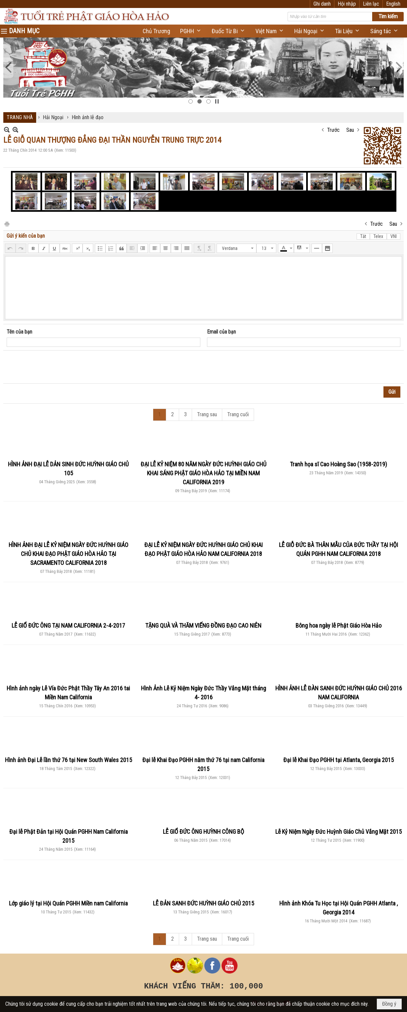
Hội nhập (347, 4)
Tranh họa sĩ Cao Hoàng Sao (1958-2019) (338, 464)
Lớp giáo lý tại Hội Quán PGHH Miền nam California (68, 903)
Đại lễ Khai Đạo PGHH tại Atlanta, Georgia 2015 (338, 759)
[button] (191, 31)
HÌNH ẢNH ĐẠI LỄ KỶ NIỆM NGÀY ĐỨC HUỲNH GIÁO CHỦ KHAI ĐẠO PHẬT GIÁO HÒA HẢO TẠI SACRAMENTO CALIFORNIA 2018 (68, 553)
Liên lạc (371, 4)
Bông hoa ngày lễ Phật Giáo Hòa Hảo (338, 625)
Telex (378, 236)
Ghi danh (322, 4)
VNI (393, 236)
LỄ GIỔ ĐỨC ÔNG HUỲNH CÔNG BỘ (203, 831)
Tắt (363, 236)
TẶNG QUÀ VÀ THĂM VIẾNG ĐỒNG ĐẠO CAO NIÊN (203, 625)
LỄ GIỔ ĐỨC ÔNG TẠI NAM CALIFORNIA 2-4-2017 (68, 625)
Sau (350, 130)
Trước (333, 130)
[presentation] (57, 367)
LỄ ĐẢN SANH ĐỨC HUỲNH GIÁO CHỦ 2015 (203, 903)
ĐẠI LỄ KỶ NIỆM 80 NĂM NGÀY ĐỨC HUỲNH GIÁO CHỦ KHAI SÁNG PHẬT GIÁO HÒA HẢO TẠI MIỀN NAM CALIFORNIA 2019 (203, 473)
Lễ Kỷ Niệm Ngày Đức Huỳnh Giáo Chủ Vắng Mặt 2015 (338, 831)
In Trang (6, 223)
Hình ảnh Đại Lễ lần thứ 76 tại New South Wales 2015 (68, 759)
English (393, 4)
